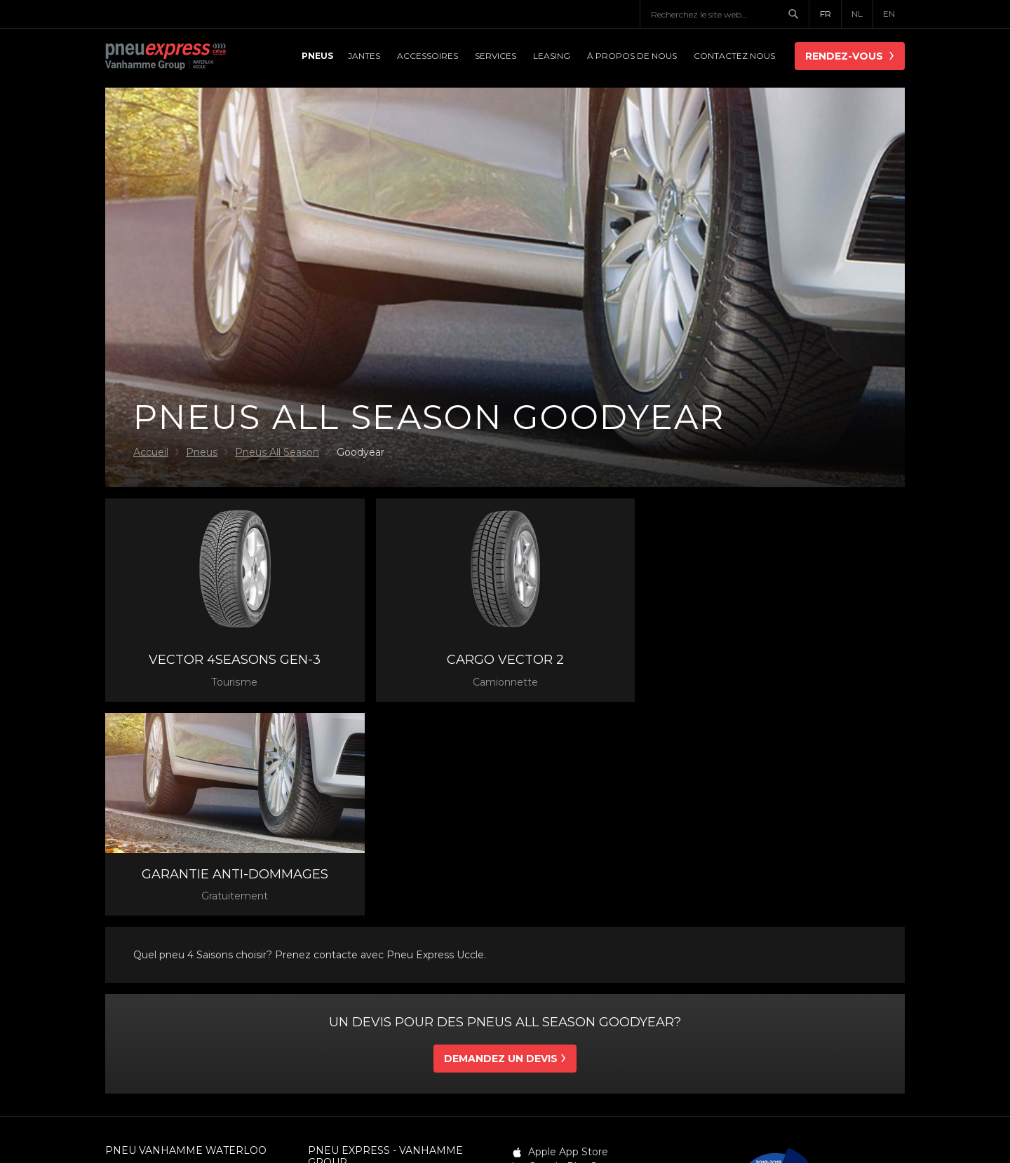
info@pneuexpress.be (361, 1010)
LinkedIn (549, 982)
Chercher (798, 14)
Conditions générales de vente (399, 1142)
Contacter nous (147, 1026)
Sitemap (514, 1142)
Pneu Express (182, 57)
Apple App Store (568, 937)
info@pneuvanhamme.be (168, 998)
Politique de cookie (640, 1128)
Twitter (545, 967)
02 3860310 (152, 984)
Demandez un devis (501, 844)
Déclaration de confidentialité (502, 1128)
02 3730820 (356, 996)
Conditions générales (359, 1128)
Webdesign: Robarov (842, 1128)
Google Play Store (572, 952)
